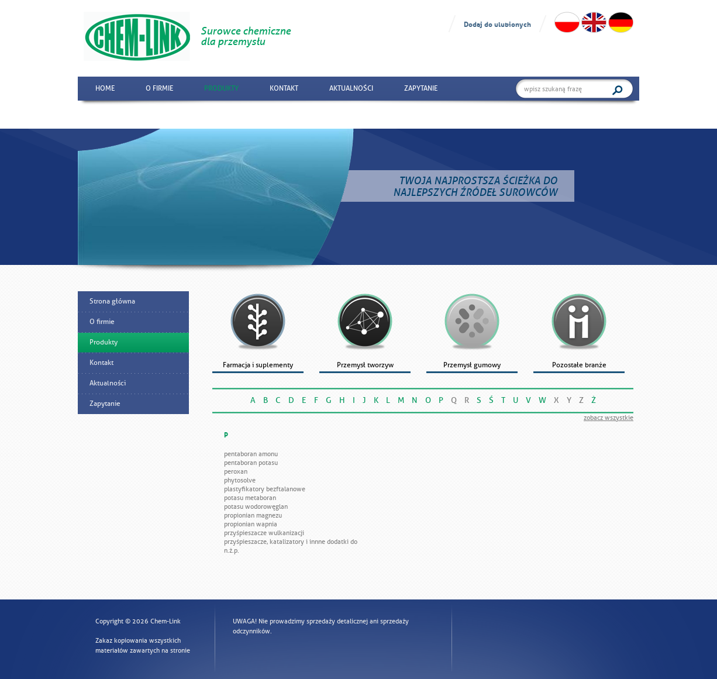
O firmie (159, 88)
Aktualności (351, 88)
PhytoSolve (240, 480)
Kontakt (284, 88)
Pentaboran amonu (251, 454)
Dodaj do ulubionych (497, 23)
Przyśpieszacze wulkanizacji (264, 533)
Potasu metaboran (250, 498)
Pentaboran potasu (251, 463)
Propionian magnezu (253, 515)
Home (105, 88)
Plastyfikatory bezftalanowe (264, 489)
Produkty (221, 88)
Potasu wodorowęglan (256, 506)
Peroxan (235, 471)
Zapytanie (420, 88)
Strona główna (112, 301)
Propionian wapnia (250, 524)
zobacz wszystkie (608, 417)
